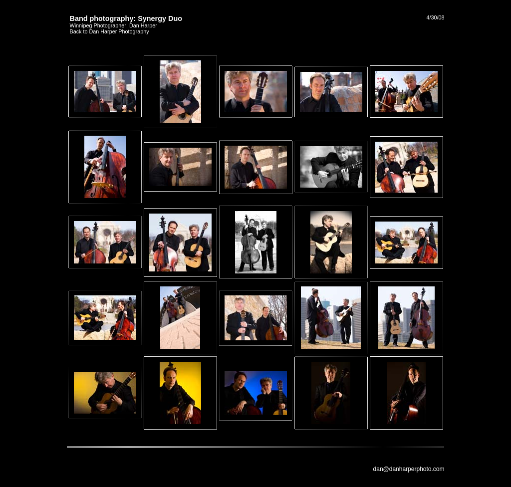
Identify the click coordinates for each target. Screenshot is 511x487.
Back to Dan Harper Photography (109, 31)
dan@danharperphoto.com (409, 469)
